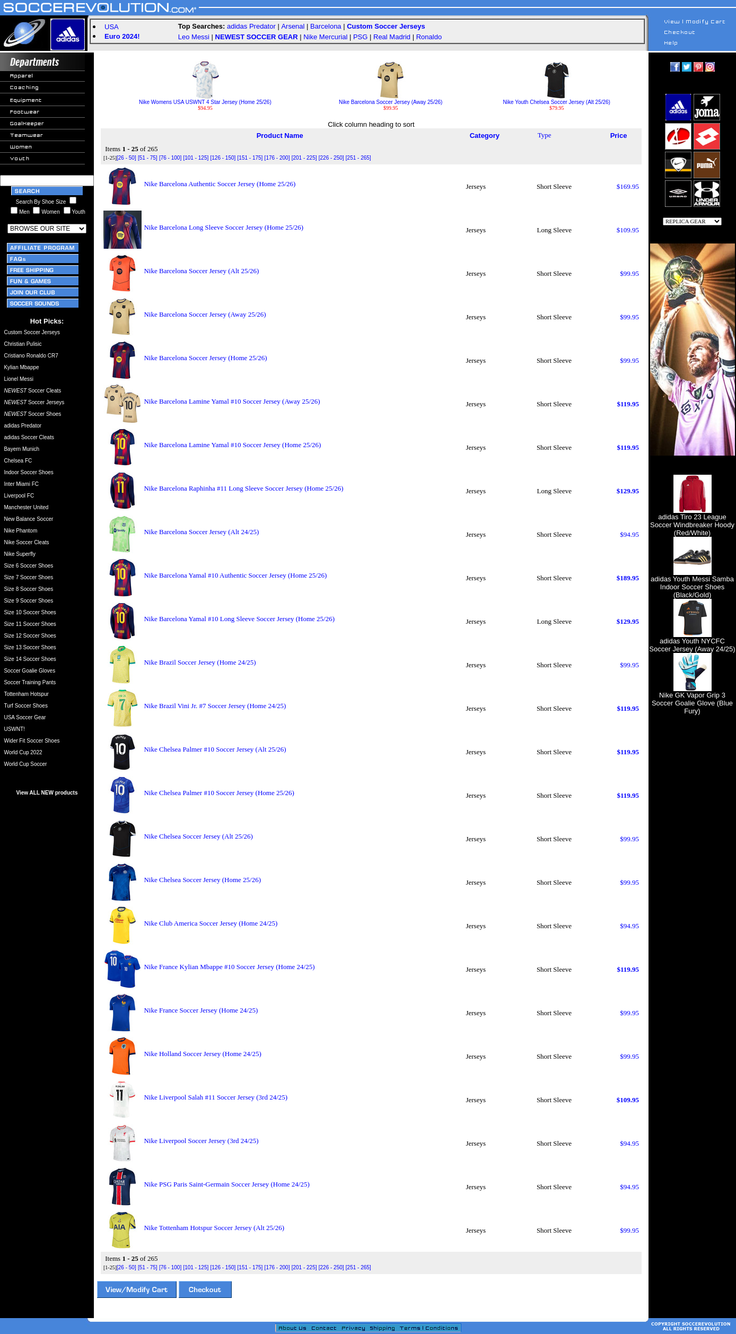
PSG (360, 37)
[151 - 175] (250, 158)
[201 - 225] (304, 158)
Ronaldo (429, 37)
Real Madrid (391, 37)
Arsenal (292, 26)
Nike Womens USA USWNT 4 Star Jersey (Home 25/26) (205, 99)
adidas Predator (251, 26)
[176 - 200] (277, 158)
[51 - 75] (147, 158)
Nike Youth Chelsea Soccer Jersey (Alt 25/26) (556, 99)
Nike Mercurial (325, 37)
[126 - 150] (222, 158)
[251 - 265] (358, 158)
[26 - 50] (126, 158)
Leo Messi (193, 37)
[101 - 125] (195, 158)
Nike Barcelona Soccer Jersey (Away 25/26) (390, 99)
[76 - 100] (170, 158)
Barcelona (325, 26)
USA (111, 27)
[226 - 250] (331, 158)
